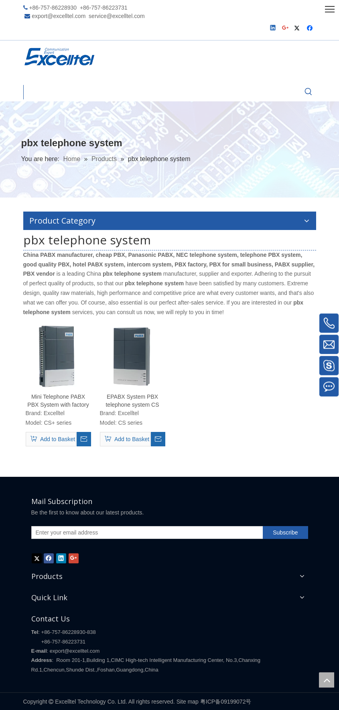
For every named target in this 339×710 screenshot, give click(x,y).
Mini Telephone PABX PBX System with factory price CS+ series (58, 401)
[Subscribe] (285, 532)
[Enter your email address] (146, 532)
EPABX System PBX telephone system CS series (132, 401)
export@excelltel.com (58, 16)
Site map (188, 701)
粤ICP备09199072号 (226, 701)
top (326, 680)
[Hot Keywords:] (308, 92)
